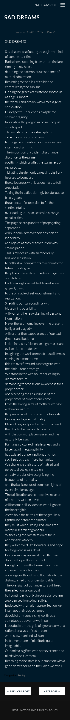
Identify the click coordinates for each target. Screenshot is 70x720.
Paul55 (51, 32)
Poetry (21, 675)
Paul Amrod (45, 5)
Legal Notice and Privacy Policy (35, 710)
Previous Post (18, 691)
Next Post (51, 691)
